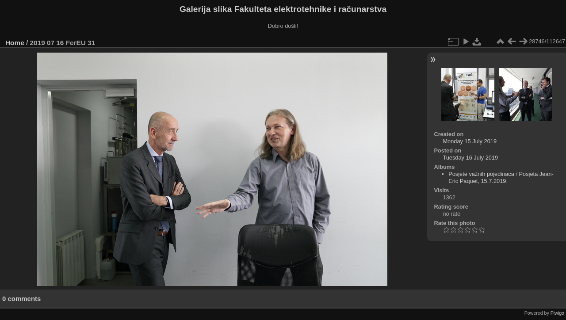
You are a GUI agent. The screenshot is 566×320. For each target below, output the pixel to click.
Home (14, 42)
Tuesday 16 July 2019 (470, 157)
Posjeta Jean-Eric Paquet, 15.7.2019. (501, 177)
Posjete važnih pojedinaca (481, 174)
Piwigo (557, 313)
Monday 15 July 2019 (470, 141)
